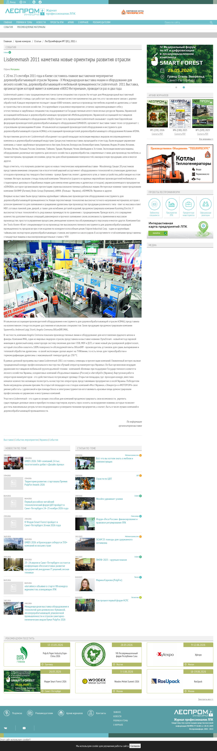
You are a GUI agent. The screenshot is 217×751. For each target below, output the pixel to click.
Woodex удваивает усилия (109, 498)
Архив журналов (74, 713)
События (8, 27)
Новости (41, 22)
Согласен (135, 746)
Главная (8, 22)
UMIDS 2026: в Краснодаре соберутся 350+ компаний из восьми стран (46, 544)
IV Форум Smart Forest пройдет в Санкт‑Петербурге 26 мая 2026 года (43, 523)
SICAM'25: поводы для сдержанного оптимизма (114, 541)
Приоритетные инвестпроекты (188, 214)
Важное (117, 712)
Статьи (37, 41)
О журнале (83, 22)
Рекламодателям (101, 22)
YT (24, 728)
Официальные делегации (205, 214)
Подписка (17, 713)
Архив (71, 22)
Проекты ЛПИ (57, 22)
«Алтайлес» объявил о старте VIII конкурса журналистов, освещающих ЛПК (46, 588)
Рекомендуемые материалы (31, 27)
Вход (13, 2)
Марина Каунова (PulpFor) (109, 580)
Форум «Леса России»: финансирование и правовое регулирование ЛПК (116, 521)
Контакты (101, 713)
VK (33, 2)
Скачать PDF (157, 133)
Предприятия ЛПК (171, 214)
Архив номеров (23, 41)
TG (40, 2)
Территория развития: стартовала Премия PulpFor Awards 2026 (46, 483)
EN (24, 2)
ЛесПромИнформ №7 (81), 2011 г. (61, 41)
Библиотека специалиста (154, 214)
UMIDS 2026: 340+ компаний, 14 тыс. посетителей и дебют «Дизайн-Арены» (44, 462)
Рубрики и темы (24, 22)
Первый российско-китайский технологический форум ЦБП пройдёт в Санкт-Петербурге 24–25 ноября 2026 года (46, 505)
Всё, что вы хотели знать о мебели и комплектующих (114, 460)
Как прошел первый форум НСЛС (112, 600)
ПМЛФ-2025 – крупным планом (111, 559)
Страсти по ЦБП (104, 478)
